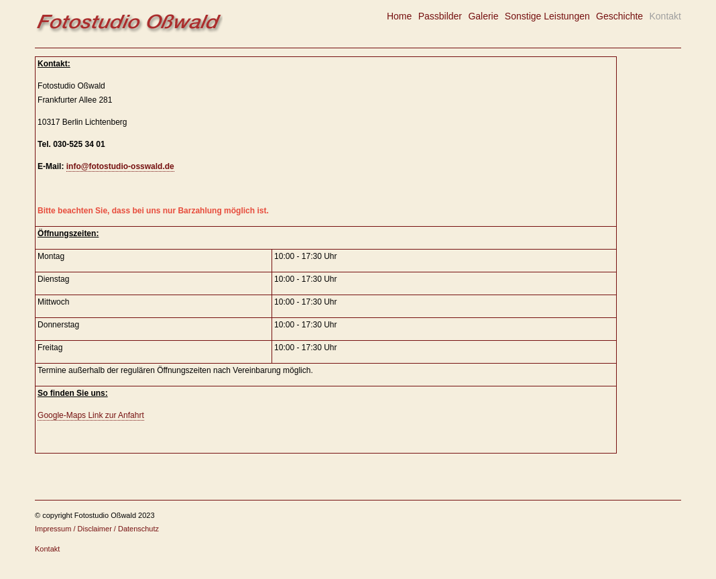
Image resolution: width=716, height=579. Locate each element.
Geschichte (619, 16)
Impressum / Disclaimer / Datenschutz (97, 529)
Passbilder (440, 16)
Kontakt (664, 16)
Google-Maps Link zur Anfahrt (91, 415)
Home (399, 16)
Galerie (483, 16)
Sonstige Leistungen (547, 16)
